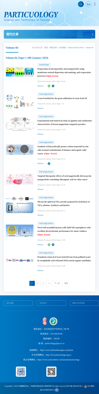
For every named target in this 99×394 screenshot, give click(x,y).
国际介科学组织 (78, 303)
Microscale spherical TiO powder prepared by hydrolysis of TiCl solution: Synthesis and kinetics (63, 204)
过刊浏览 (62, 48)
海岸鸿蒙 (10, 303)
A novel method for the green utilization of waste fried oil (62, 98)
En (88, 4)
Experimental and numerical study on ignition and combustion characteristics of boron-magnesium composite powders (64, 122)
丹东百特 (43, 303)
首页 (46, 48)
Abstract (40, 86)
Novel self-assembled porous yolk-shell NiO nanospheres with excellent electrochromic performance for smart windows (63, 231)
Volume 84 (89, 48)
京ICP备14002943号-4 (74, 386)
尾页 (66, 283)
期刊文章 (53, 48)
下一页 (57, 283)
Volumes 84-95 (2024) (76, 48)
